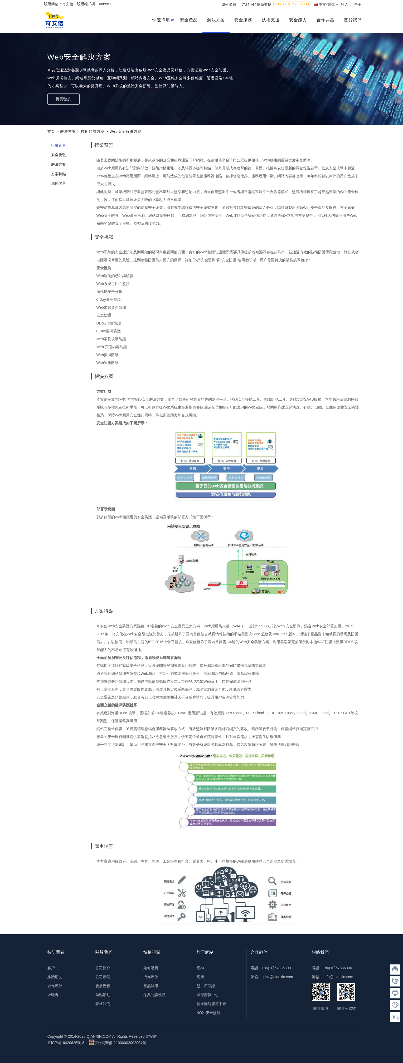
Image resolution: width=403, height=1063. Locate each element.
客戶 (51, 968)
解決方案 (216, 20)
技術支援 (271, 20)
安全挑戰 (58, 155)
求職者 (53, 995)
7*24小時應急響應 (256, 4)
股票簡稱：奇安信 (58, 4)
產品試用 (150, 986)
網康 (200, 977)
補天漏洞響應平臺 (211, 1004)
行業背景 (58, 145)
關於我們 (353, 20)
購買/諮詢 (63, 99)
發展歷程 (102, 986)
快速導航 (161, 20)
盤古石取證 (206, 986)
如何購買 (228, 4)
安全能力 (298, 20)
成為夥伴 (150, 977)
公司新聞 (102, 977)
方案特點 (58, 174)
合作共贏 (325, 20)
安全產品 (189, 20)
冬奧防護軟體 (154, 995)
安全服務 (243, 20)
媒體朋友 (54, 977)
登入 (344, 4)
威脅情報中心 (208, 995)
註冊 (357, 4)
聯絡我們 (102, 1004)
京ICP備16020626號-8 (65, 1043)
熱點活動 (102, 995)
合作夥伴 (54, 986)
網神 (200, 968)
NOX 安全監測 (208, 1013)
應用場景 (58, 183)
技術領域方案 (93, 131)
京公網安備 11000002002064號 (117, 1042)
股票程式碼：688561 (94, 4)
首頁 (51, 131)
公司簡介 (102, 968)
